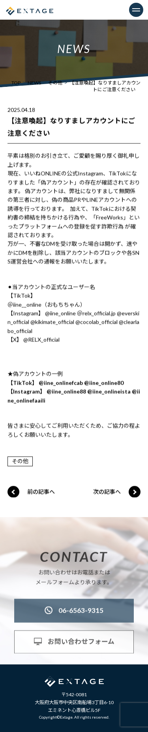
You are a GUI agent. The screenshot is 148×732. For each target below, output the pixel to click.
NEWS (34, 83)
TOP (16, 83)
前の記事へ (41, 491)
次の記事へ (107, 491)
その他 (55, 83)
